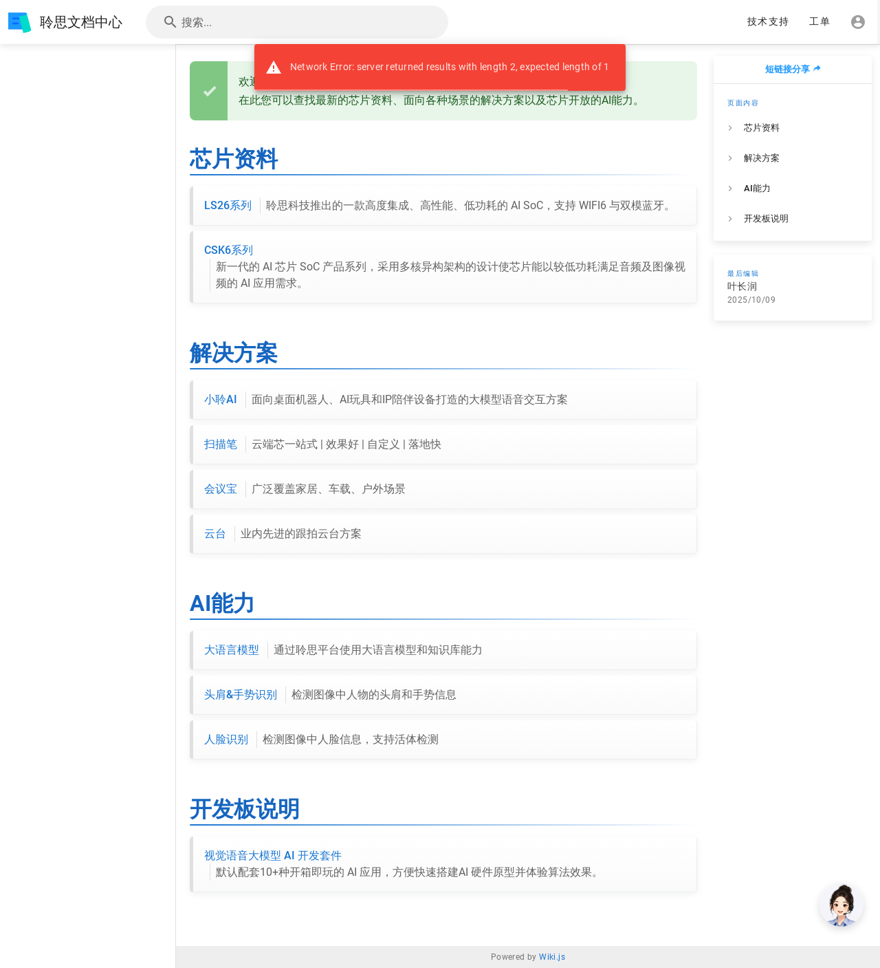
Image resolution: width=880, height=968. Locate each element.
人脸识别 (321, 739)
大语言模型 (343, 650)
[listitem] (792, 128)
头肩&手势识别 (330, 695)
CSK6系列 (444, 268)
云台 (283, 534)
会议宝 (305, 489)
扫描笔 (322, 444)
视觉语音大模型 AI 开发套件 (403, 865)
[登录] (858, 22)
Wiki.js (552, 957)
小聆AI (386, 399)
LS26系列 (439, 205)
